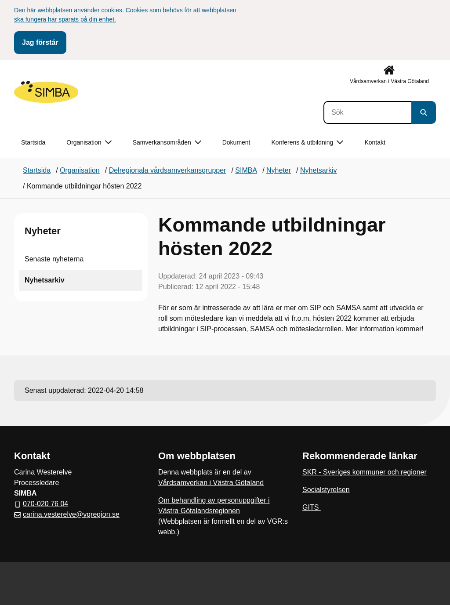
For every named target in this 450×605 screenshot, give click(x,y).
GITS (311, 507)
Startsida (33, 142)
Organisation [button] (88, 142)
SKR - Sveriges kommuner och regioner (364, 472)
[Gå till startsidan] (46, 92)
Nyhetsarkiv (45, 280)
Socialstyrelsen (326, 489)
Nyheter (43, 230)
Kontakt (374, 142)
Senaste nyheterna (54, 259)
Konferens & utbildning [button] (308, 142)
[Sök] (367, 112)
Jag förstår (40, 42)
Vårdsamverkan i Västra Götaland (211, 482)
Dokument (236, 142)
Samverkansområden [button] (167, 142)
